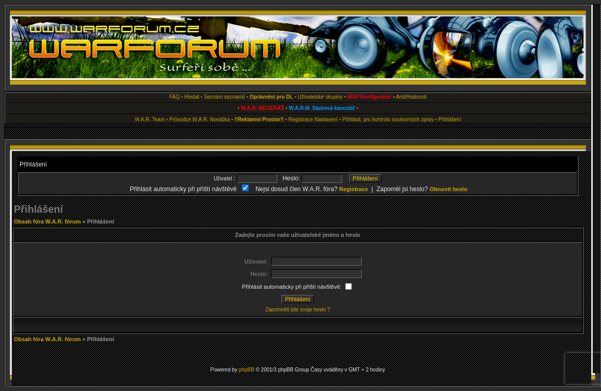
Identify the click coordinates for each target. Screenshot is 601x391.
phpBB (246, 370)
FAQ (175, 97)
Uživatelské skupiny (320, 97)
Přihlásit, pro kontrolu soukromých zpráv (388, 119)
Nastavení (325, 119)
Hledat (191, 97)
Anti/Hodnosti (411, 97)
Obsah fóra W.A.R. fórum (47, 221)
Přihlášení (449, 119)
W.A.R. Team (149, 119)
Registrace (301, 119)
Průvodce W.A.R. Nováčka (200, 119)
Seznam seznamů (224, 97)
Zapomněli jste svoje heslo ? (297, 309)
